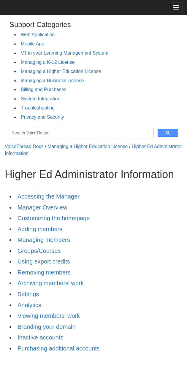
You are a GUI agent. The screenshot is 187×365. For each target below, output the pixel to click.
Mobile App (32, 43)
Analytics (29, 305)
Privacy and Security (42, 117)
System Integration (40, 98)
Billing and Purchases (43, 89)
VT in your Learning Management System (64, 52)
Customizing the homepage (54, 218)
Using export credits (44, 261)
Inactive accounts (41, 337)
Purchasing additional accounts (59, 348)
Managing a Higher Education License (61, 71)
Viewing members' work (49, 315)
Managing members (44, 240)
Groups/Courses (39, 250)
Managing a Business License (52, 80)
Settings (28, 294)
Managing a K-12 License (48, 62)
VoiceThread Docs (24, 146)
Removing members (44, 272)
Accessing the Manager (49, 196)
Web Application (38, 34)
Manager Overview (42, 207)
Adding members (40, 229)
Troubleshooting (38, 107)
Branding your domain (47, 326)
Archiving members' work (51, 283)
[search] (80, 133)
